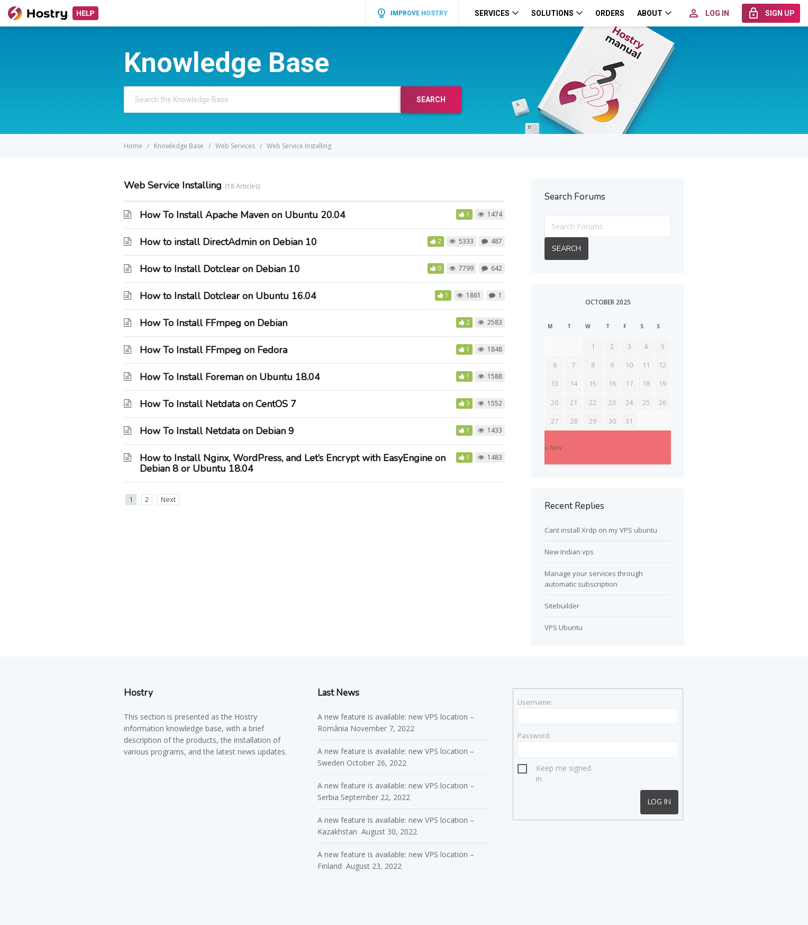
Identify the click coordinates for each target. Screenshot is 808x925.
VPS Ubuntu (563, 627)
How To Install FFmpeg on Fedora (213, 350)
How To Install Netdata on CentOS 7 (218, 404)
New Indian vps (569, 551)
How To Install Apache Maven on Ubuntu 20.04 (243, 215)
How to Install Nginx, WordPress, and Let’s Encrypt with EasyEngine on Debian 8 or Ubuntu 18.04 (293, 463)
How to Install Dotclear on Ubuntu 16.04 (228, 296)
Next (168, 499)
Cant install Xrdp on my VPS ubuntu (600, 530)
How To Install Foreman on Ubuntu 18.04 (230, 377)
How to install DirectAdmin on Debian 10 (228, 242)
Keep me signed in (563, 769)
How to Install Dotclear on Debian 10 (220, 269)
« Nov (553, 447)
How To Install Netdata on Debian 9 (217, 431)
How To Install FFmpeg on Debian (213, 323)
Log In (659, 802)
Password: (534, 735)
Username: (535, 702)
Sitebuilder (561, 605)
